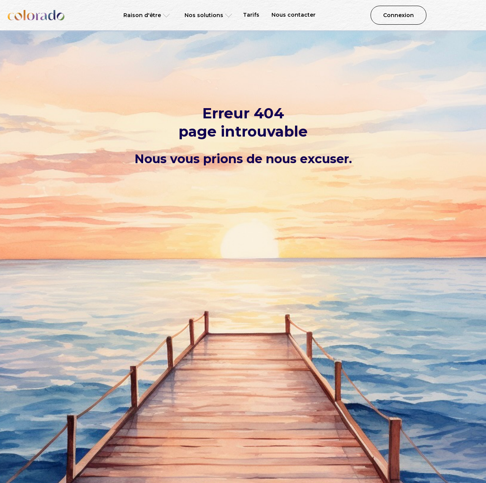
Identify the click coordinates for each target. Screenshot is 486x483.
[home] (36, 15)
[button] (144, 15)
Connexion (398, 15)
